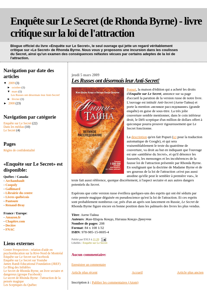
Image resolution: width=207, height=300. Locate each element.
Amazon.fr (13, 217)
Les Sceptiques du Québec (20, 285)
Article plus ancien (190, 272)
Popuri (131, 89)
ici (175, 137)
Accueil (137, 272)
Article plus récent (84, 272)
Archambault (14, 181)
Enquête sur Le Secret (95, 242)
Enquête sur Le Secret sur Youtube (25, 260)
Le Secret (10, 130)
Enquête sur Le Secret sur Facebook (26, 257)
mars (15, 91)
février (16, 99)
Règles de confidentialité (19, 150)
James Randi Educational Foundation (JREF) (32, 264)
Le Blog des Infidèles (17, 267)
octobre (17, 87)
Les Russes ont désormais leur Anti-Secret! (115, 80)
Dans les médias (14, 127)
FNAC (10, 229)
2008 (11, 103)
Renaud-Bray (15, 205)
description (139, 137)
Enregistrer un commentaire (88, 264)
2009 (11, 83)
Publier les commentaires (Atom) (115, 282)
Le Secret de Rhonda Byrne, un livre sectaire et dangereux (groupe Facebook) (33, 272)
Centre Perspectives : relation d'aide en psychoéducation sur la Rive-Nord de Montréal (33, 251)
